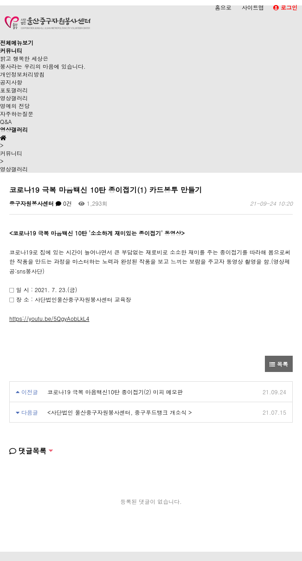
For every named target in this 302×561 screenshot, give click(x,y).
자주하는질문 (16, 113)
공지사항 (11, 82)
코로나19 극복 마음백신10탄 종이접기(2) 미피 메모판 (115, 392)
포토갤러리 (14, 90)
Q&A (6, 121)
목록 (279, 364)
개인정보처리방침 (22, 74)
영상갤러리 (14, 98)
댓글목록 (27, 451)
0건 (64, 203)
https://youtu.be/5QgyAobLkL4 (49, 318)
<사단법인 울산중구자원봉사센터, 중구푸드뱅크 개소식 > (119, 412)
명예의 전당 (15, 106)
